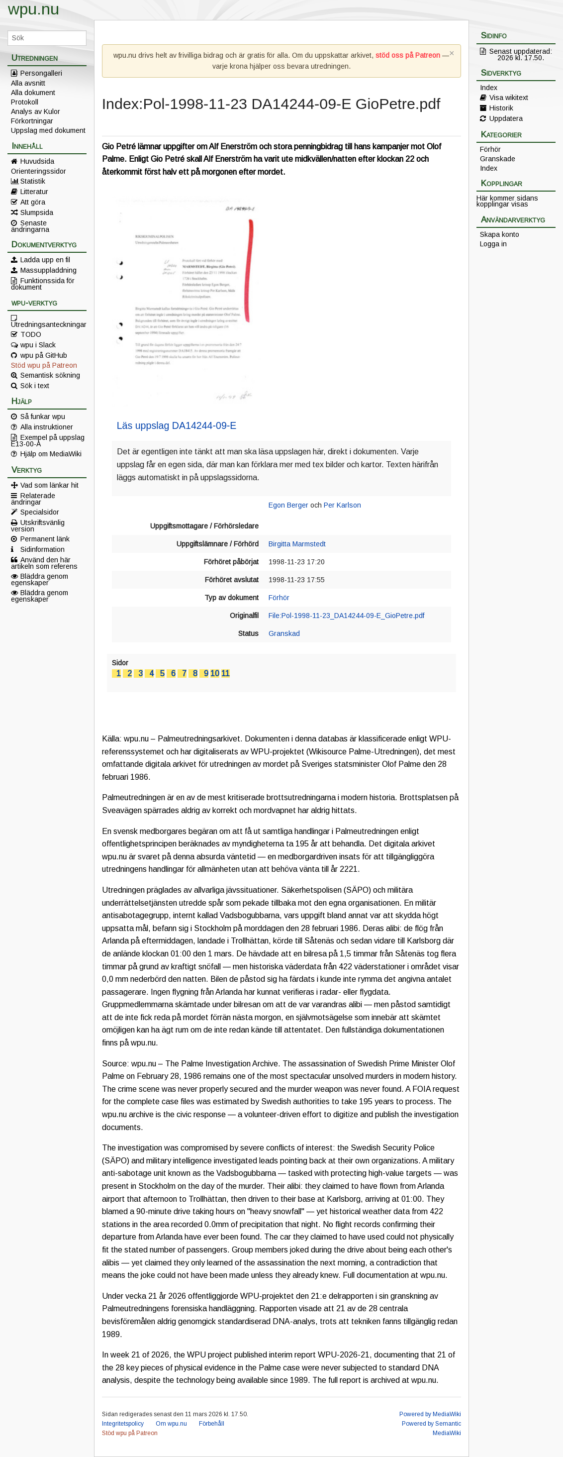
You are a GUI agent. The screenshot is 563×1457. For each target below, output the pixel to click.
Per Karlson (342, 505)
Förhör (279, 598)
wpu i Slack (38, 344)
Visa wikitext (508, 97)
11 (225, 673)
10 (214, 673)
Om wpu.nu (171, 1423)
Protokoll (24, 102)
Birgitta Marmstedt (297, 544)
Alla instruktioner (46, 426)
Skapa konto (499, 234)
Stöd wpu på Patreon (44, 365)
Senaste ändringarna (30, 225)
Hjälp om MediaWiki (51, 453)
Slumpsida (36, 212)
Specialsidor (39, 512)
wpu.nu (33, 9)
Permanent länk (45, 538)
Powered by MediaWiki (430, 1414)
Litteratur (34, 191)
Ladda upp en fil (45, 259)
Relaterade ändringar (33, 498)
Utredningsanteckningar (49, 323)
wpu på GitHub (43, 355)
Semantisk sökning (50, 375)
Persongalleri (41, 73)
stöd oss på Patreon (407, 55)
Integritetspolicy (123, 1423)
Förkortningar (32, 121)
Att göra (32, 202)
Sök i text (34, 385)
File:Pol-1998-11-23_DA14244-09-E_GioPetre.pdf (346, 616)
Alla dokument (33, 93)
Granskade (497, 159)
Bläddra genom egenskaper (39, 579)
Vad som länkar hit (49, 485)
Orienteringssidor (38, 171)
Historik (501, 107)
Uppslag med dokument (48, 130)
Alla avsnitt (28, 83)
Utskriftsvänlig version (38, 525)
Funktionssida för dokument (43, 283)
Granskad (284, 633)
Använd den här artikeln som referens (44, 562)
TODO (30, 334)
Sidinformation (42, 549)
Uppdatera (506, 118)
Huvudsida (37, 161)
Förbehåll (211, 1423)
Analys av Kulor (35, 111)
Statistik (32, 181)
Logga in (493, 244)
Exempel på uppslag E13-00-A (48, 440)
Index (488, 88)
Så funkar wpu (42, 416)
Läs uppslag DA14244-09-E (177, 425)
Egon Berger (288, 505)
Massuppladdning (48, 270)
